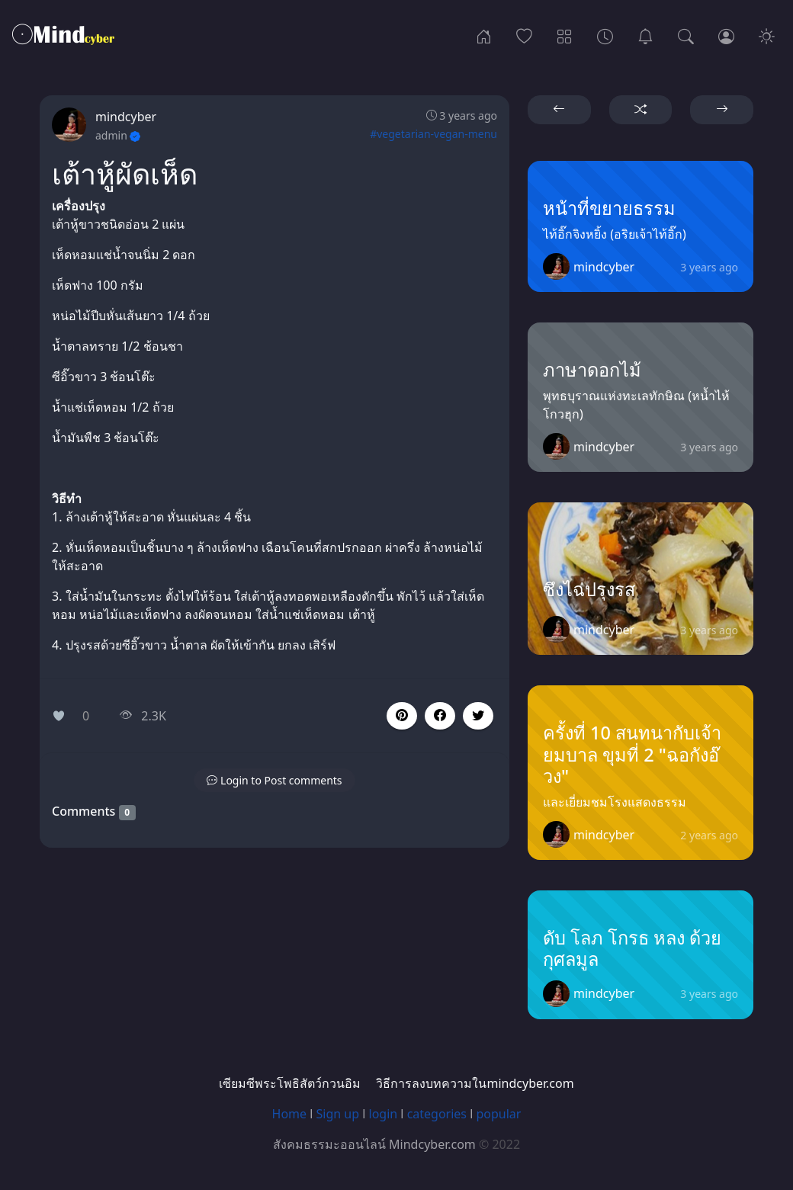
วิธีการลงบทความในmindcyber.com (474, 1083)
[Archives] (605, 35)
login (383, 1113)
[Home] (484, 35)
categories (437, 1113)
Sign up (338, 1113)
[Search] (686, 35)
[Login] (726, 35)
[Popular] (524, 35)
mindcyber (125, 116)
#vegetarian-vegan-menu (433, 134)
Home (289, 1113)
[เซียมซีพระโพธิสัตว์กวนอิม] (645, 35)
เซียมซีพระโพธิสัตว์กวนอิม (290, 1083)
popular (498, 1113)
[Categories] (565, 35)
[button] (440, 716)
